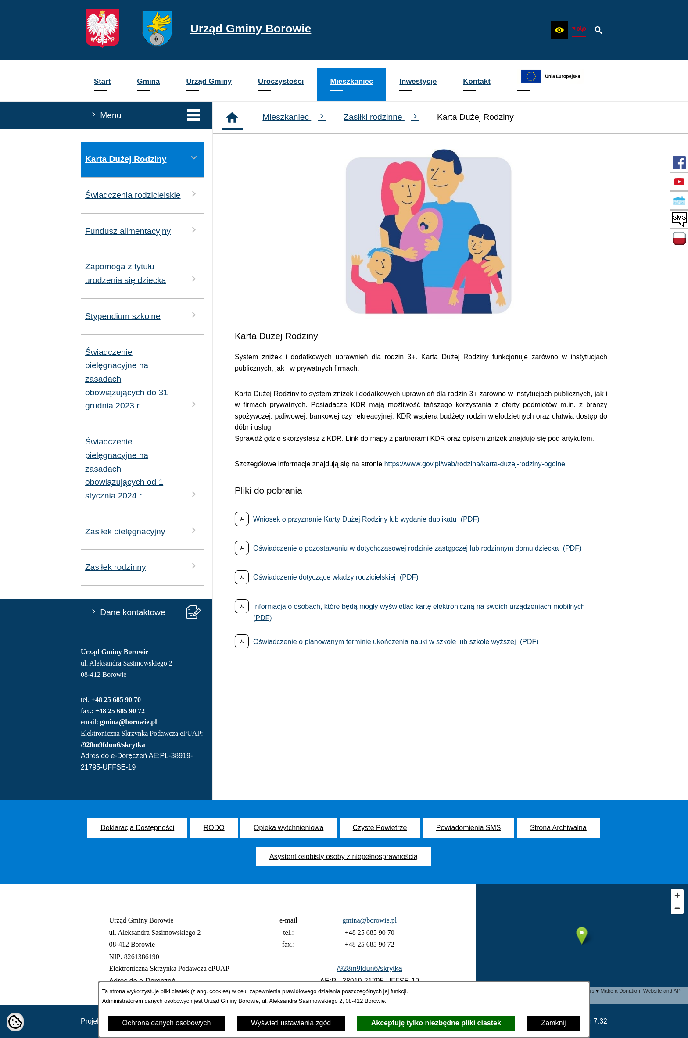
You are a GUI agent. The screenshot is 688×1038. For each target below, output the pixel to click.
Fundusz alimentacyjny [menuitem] (142, 230)
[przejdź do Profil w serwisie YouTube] (679, 181)
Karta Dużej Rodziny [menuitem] (142, 158)
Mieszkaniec (294, 117)
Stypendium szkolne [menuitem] (142, 315)
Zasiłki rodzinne (381, 117)
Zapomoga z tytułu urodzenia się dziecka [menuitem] (142, 273)
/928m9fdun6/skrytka (113, 744)
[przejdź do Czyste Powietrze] (679, 200)
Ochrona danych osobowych (166, 1023)
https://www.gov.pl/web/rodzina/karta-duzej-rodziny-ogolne (474, 464)
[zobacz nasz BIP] (579, 30)
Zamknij (553, 1023)
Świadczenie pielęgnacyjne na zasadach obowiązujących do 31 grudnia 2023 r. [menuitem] (142, 379)
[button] (559, 30)
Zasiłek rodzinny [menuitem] (142, 566)
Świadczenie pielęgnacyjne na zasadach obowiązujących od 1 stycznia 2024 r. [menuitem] (142, 468)
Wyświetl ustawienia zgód (291, 1023)
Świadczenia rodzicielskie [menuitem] (142, 194)
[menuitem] (102, 84)
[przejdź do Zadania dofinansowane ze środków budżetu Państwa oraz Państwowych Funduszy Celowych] (679, 238)
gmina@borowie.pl (128, 722)
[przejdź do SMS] (679, 219)
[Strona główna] (232, 117)
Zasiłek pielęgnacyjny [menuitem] (142, 530)
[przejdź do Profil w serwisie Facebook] (679, 163)
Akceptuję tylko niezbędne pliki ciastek (436, 1023)
